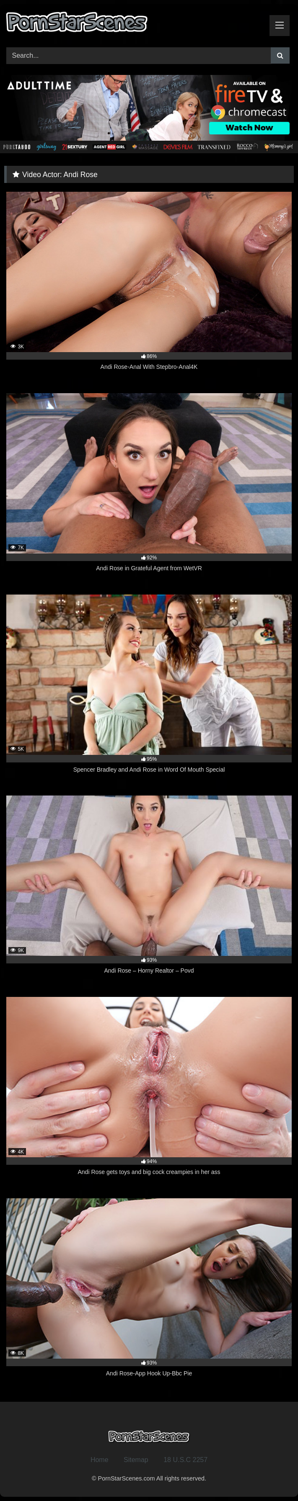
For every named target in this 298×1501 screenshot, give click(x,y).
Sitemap (136, 1459)
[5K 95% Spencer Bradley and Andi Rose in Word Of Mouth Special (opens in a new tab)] (149, 689)
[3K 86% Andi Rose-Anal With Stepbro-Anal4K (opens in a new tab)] (149, 286)
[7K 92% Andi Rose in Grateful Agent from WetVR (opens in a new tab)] (149, 487)
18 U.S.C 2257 (185, 1459)
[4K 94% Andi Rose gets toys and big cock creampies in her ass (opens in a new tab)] (149, 1091)
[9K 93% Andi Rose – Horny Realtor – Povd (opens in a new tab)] (149, 890)
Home (100, 1459)
